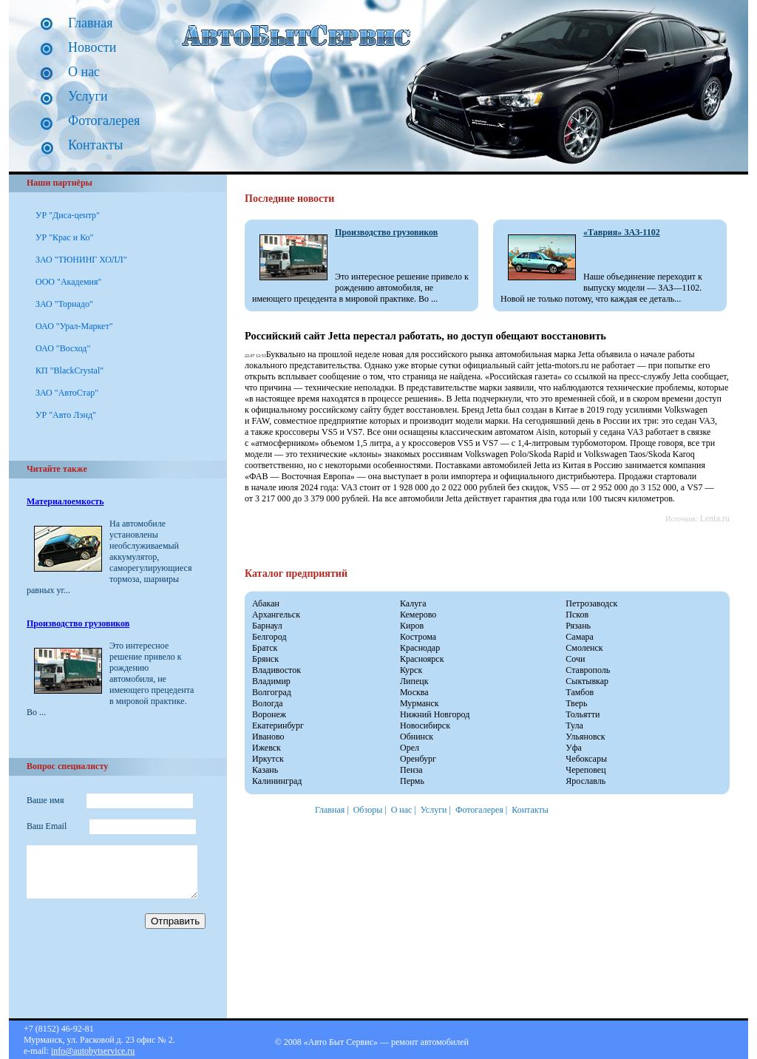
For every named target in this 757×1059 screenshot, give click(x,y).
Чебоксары (586, 759)
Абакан (265, 603)
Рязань (578, 625)
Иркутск (268, 759)
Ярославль (585, 781)
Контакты (95, 145)
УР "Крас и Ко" (64, 237)
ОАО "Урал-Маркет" (74, 326)
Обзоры (368, 810)
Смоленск (584, 648)
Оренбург (418, 759)
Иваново (268, 736)
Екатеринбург (278, 725)
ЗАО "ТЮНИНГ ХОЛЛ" (81, 259)
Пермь (412, 781)
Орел (409, 747)
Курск (411, 670)
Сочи (575, 659)
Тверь (576, 703)
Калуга (413, 603)
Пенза (411, 770)
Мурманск (419, 703)
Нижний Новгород (434, 714)
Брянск (265, 659)
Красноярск (422, 659)
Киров (412, 625)
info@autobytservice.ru (93, 1051)
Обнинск (416, 736)
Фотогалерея (104, 120)
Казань (265, 770)
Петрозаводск (591, 603)
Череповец (585, 770)
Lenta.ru (715, 518)
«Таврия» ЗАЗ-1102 (621, 232)
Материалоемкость (65, 501)
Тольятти (583, 714)
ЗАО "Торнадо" (64, 304)
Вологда (267, 703)
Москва (414, 692)
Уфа (574, 747)
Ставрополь (588, 670)
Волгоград (271, 692)
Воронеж (269, 714)
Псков (577, 614)
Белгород (269, 637)
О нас (84, 71)
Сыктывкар (587, 681)
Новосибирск (425, 725)
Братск (264, 648)
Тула (574, 725)
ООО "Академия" (68, 282)
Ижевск (266, 747)
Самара (580, 637)
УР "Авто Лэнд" (65, 415)
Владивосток (276, 670)
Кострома (418, 637)
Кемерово (418, 614)
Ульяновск (585, 736)
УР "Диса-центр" (67, 215)
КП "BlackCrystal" (69, 370)
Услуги (88, 96)
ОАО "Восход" (62, 348)
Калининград (277, 781)
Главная (90, 23)
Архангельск (276, 614)
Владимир (271, 681)
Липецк (414, 681)
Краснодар (420, 648)
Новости (92, 47)
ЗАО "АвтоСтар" (66, 393)
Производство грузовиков (78, 623)
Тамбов (580, 692)
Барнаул (267, 625)
